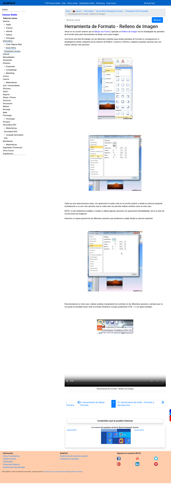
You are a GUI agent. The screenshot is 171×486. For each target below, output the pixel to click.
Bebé (5, 112)
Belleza (6, 106)
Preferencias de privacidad (14, 467)
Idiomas (6, 21)
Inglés (8, 24)
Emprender (10, 66)
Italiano (9, 35)
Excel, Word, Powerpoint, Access (109, 11)
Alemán (9, 31)
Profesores (100, 3)
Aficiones (7, 88)
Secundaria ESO (9, 125)
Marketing (10, 73)
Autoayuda (7, 60)
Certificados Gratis (86, 3)
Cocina (6, 76)
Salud (5, 91)
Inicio (5, 9)
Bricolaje (6, 109)
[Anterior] (94, 404)
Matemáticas (11, 82)
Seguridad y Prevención (12, 147)
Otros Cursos (8, 150)
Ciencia (6, 79)
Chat (64, 3)
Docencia (7, 100)
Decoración (7, 103)
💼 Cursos (77, 11)
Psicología (7, 115)
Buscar (157, 20)
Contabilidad (11, 70)
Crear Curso (111, 3)
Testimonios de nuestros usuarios (74, 456)
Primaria (6, 122)
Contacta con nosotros (69, 459)
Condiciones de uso (49, 471)
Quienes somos (9, 459)
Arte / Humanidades (11, 85)
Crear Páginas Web (14, 44)
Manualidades (9, 57)
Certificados (8, 462)
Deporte (6, 94)
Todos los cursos (10, 18)
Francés (9, 28)
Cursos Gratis (9, 14)
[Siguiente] (141, 404)
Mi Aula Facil (149, 3)
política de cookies (76, 471)
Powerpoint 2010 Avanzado (136, 11)
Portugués (10, 38)
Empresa (6, 63)
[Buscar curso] (106, 20)
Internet (6, 54)
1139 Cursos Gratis (53, 3)
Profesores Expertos (11, 464)
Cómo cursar (72, 3)
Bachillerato (8, 141)
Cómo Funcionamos (11, 456)
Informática (7, 41)
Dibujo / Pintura (9, 97)
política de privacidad (62, 471)
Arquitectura (8, 154)
